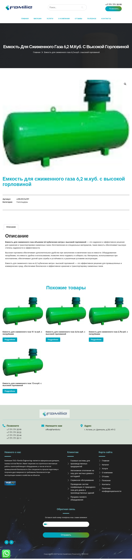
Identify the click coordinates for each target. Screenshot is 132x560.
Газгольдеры (22, 202)
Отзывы (78, 19)
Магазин (38, 19)
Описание (11, 227)
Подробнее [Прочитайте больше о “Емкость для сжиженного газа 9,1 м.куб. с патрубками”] (10, 339)
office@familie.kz (53, 429)
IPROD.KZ (84, 554)
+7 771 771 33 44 (14, 435)
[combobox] (46, 524)
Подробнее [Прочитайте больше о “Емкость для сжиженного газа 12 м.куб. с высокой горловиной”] (10, 391)
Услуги (50, 19)
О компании (64, 19)
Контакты (106, 19)
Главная (24, 19)
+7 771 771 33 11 (14, 438)
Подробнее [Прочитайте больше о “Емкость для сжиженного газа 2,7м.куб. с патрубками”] (96, 339)
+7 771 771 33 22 (14, 432)
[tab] (11, 227)
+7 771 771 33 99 (113, 4)
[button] (113, 8)
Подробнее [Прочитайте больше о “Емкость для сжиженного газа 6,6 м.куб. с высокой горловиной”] (53, 339)
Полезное (91, 19)
